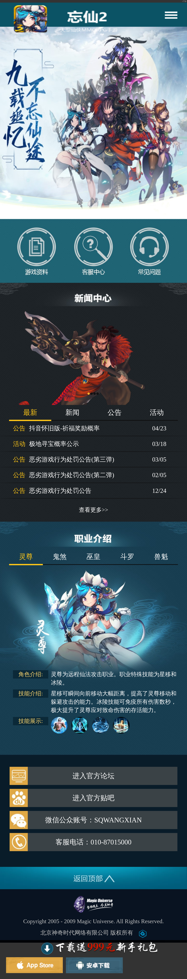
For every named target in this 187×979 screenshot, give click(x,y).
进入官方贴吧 (93, 798)
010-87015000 (111, 842)
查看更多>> (93, 510)
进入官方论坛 (93, 776)
